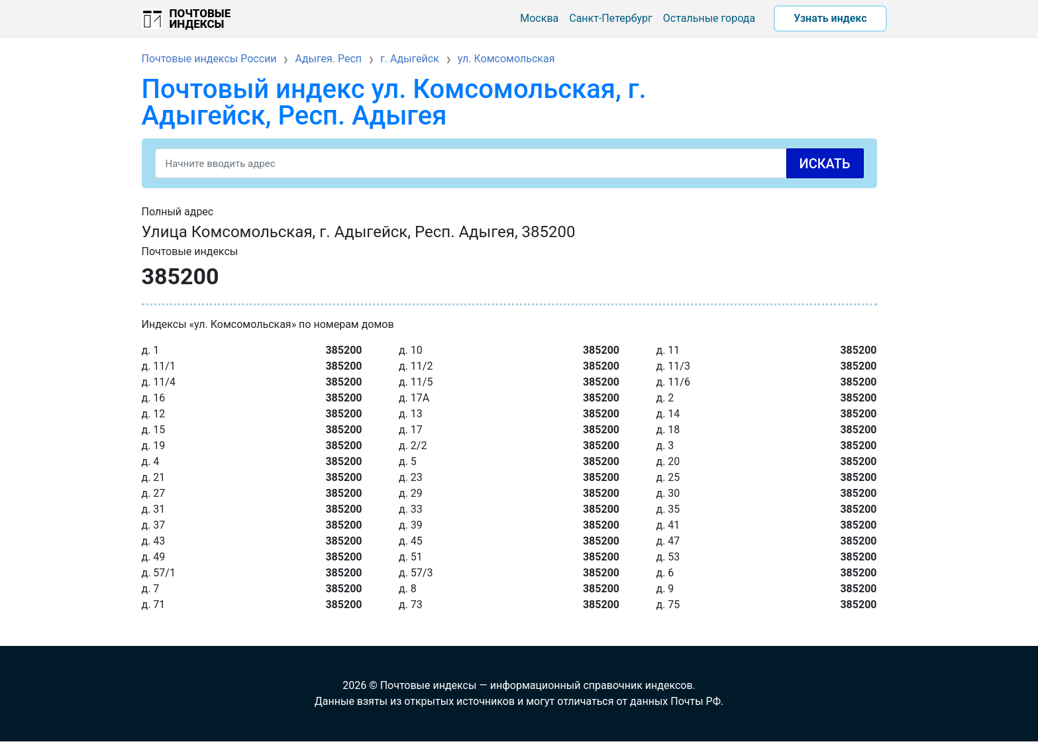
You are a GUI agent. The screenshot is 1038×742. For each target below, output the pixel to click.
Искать (825, 164)
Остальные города (709, 18)
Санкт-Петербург (610, 18)
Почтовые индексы (200, 18)
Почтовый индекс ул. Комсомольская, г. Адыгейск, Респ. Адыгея (394, 102)
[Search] (509, 163)
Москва (539, 18)
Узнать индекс (830, 18)
